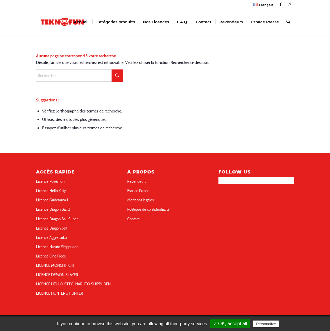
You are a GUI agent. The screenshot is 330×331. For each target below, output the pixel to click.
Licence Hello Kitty (51, 190)
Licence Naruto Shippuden (57, 246)
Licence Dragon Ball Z (53, 209)
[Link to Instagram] (289, 4)
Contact (133, 219)
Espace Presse (138, 190)
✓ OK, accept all (230, 323)
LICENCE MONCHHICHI (55, 265)
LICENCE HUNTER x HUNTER (59, 293)
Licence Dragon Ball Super (57, 219)
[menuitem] (261, 4)
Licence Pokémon (50, 181)
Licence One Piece (51, 256)
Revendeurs (136, 181)
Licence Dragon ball (51, 228)
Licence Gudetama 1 (52, 200)
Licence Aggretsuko (51, 237)
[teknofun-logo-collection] (62, 22)
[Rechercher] (288, 22)
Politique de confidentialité (148, 209)
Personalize (266, 324)
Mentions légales (140, 200)
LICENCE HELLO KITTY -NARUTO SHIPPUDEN (73, 284)
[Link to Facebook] (281, 4)
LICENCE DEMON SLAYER (57, 274)
